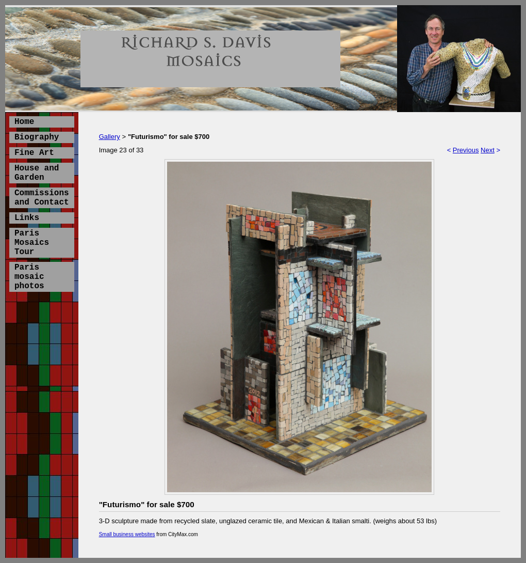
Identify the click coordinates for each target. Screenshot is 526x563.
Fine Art (34, 153)
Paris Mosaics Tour (31, 243)
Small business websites (127, 534)
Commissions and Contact (41, 198)
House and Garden (36, 173)
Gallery (109, 136)
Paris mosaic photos (29, 277)
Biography (36, 137)
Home (24, 122)
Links (26, 218)
